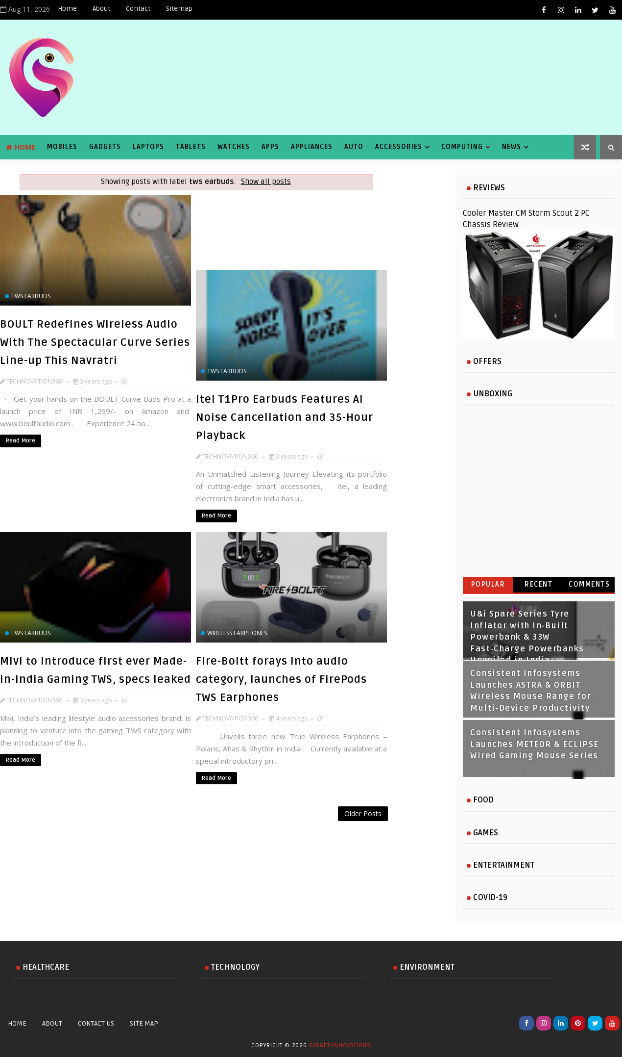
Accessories (398, 147)
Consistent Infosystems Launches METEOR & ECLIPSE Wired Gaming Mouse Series (534, 744)
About (101, 8)
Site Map (144, 1023)
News (511, 147)
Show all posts (266, 181)
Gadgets (105, 147)
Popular (488, 584)
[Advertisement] (196, 831)
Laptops (148, 147)
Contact (138, 8)
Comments (589, 584)
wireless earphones (237, 633)
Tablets (191, 147)
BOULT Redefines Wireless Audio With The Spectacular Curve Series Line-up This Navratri (95, 342)
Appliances (312, 147)
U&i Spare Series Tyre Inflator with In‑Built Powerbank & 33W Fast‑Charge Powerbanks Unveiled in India (527, 637)
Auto (353, 147)
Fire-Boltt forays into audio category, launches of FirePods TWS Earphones (281, 679)
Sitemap (179, 8)
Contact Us (96, 1023)
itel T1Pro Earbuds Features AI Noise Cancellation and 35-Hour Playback (284, 417)
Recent (538, 584)
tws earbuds (30, 296)
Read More (20, 440)
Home (67, 8)
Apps (270, 147)
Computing (462, 147)
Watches (233, 147)
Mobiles (62, 147)
